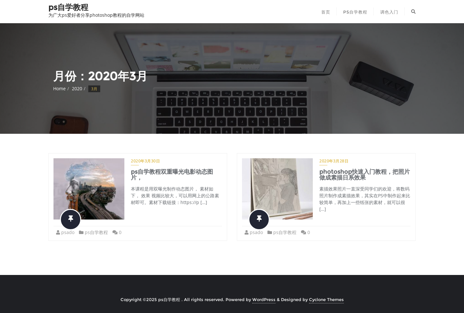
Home (59, 88)
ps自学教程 (96, 232)
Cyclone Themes (326, 299)
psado (67, 232)
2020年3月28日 (333, 161)
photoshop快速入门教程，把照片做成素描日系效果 (364, 174)
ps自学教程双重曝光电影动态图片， (172, 174)
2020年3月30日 (145, 161)
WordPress (264, 299)
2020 (77, 88)
